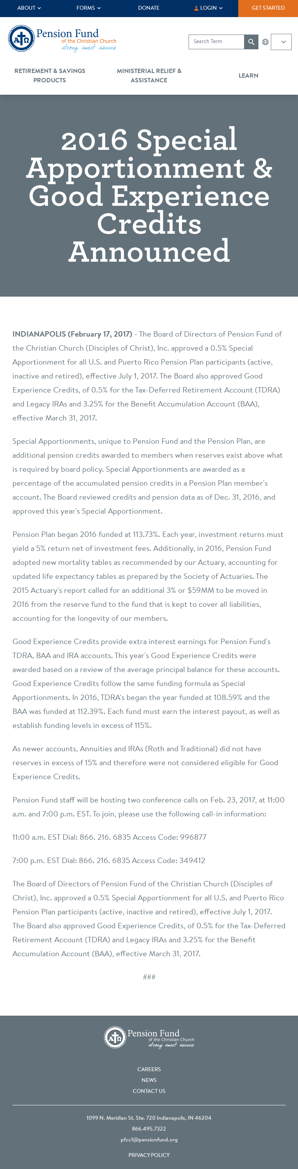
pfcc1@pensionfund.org (149, 1140)
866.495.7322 (149, 1129)
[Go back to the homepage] (62, 38)
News (149, 1081)
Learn (248, 76)
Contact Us (149, 1091)
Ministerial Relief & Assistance (149, 76)
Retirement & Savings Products (49, 76)
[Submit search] (251, 42)
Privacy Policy (149, 1156)
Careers (149, 1070)
